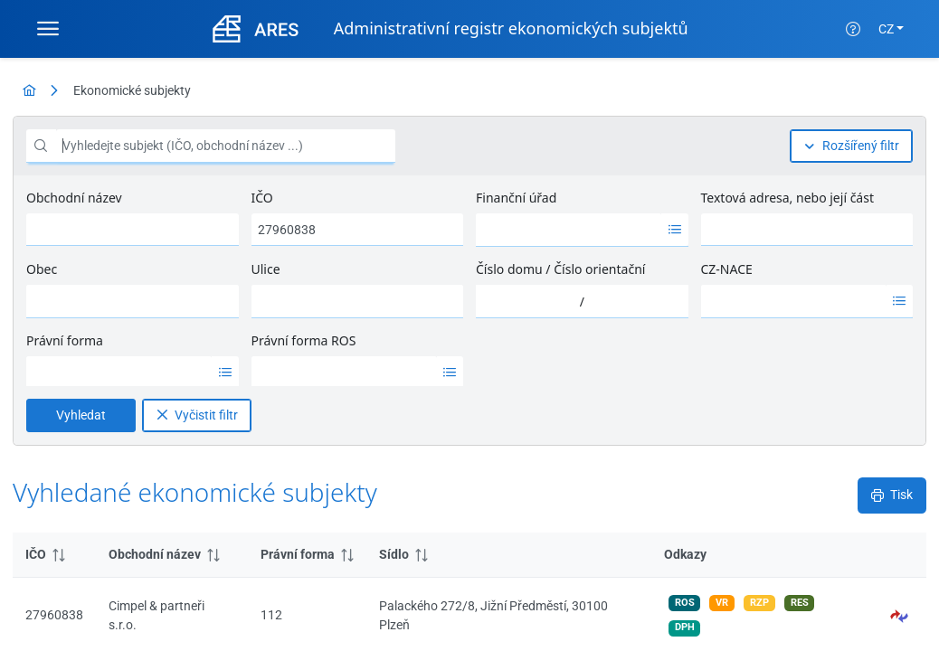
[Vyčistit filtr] (196, 205)
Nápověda (128, 623)
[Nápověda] (853, 29)
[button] (900, 305)
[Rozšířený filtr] (851, 146)
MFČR (69, 623)
